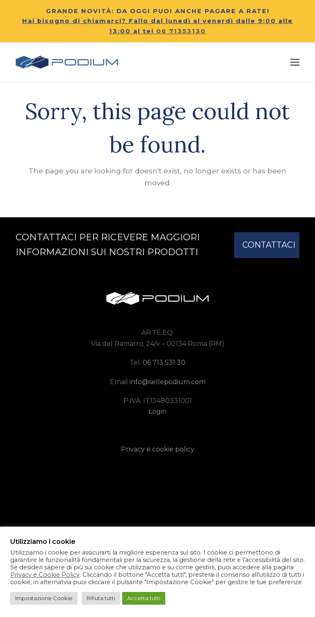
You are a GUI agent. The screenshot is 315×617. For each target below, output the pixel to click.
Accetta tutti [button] (143, 598)
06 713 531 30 (164, 362)
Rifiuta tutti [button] (101, 598)
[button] (294, 62)
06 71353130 (181, 31)
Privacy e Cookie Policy (45, 574)
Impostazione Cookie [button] (44, 598)
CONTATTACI (268, 245)
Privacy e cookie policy (157, 449)
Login (157, 411)
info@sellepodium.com (167, 382)
